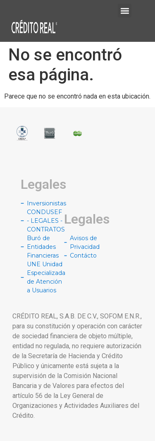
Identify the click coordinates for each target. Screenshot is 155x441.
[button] (124, 10)
